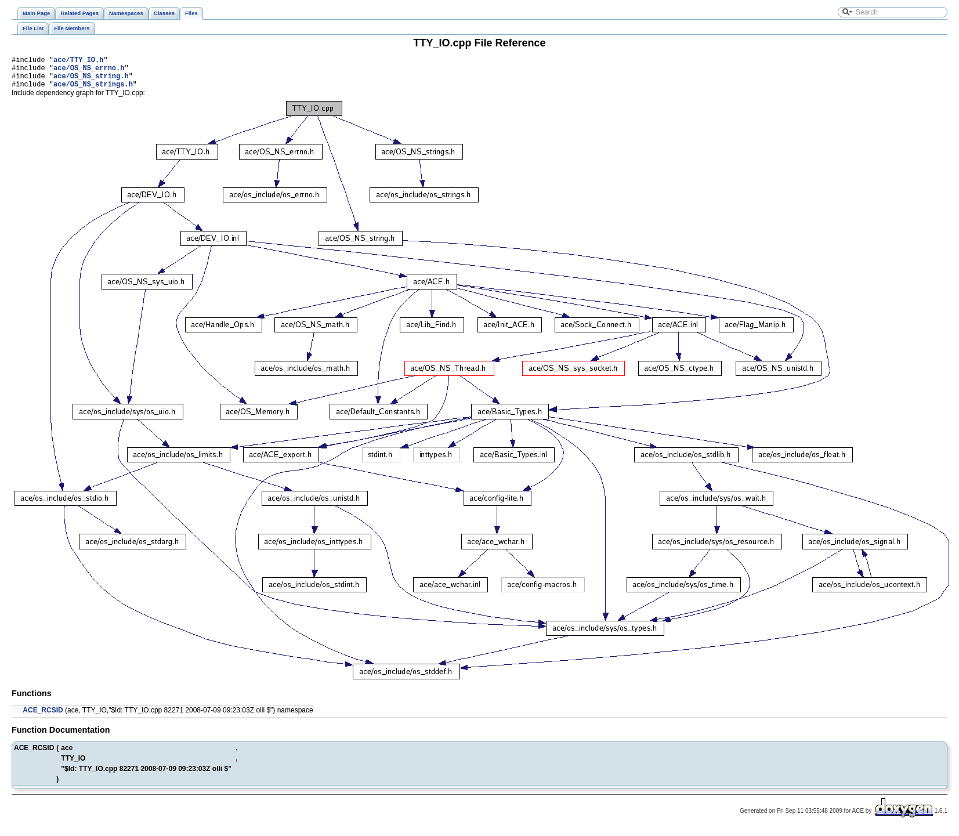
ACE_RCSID (43, 717)
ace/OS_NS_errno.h (88, 71)
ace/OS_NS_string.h (91, 81)
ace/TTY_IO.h (78, 61)
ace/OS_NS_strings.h (93, 91)
